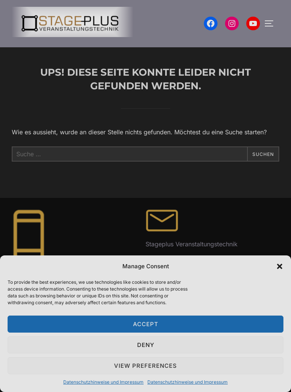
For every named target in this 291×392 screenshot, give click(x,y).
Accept (145, 324)
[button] (279, 266)
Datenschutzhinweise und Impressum (103, 382)
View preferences (145, 365)
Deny (145, 344)
